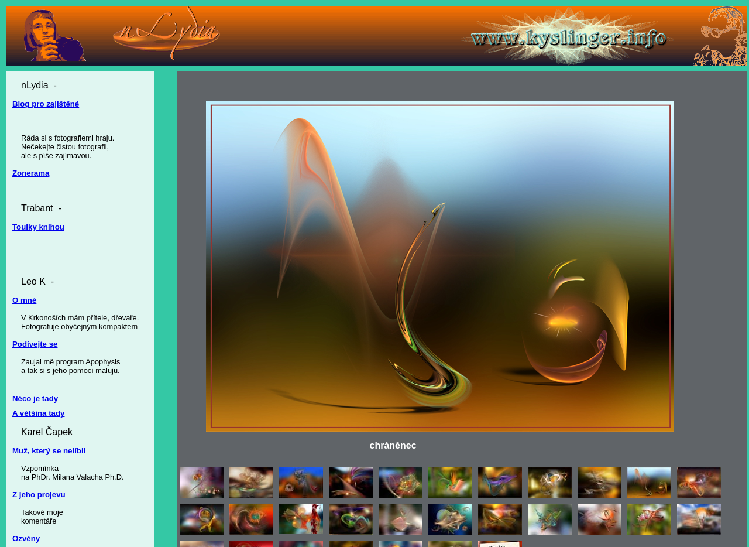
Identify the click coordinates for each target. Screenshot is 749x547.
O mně (24, 300)
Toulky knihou (38, 227)
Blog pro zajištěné (45, 104)
